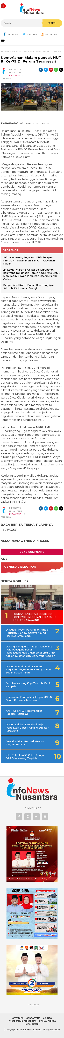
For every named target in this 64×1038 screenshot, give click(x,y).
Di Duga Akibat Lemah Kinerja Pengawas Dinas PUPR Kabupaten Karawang (27, 727)
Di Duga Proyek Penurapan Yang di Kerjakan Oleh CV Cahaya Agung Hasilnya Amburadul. (27, 632)
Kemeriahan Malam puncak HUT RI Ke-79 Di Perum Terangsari (31, 60)
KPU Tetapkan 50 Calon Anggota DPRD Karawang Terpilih (26, 757)
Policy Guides (47, 1021)
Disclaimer (32, 1024)
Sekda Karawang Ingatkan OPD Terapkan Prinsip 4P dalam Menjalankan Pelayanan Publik (29, 260)
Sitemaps (17, 1018)
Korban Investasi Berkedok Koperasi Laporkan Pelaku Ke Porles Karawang (34, 617)
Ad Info (47, 1018)
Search (52, 23)
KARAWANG (15, 75)
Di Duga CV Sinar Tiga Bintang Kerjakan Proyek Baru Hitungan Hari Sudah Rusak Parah (28, 669)
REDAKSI (34, 1004)
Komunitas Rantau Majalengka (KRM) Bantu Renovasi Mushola (29, 699)
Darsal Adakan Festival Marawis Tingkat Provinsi (25, 743)
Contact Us (33, 1018)
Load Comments (32, 551)
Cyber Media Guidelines (22, 1021)
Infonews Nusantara (31, 1029)
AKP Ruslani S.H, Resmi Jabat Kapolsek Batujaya (24, 712)
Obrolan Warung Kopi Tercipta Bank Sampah (28, 685)
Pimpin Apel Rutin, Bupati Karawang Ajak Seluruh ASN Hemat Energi (28, 287)
